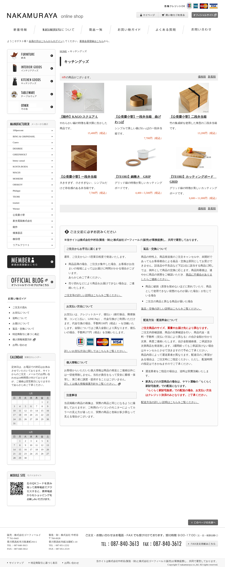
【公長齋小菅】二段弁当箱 (188, 116)
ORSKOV (18, 184)
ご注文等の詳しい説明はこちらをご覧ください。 (93, 295)
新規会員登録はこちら (92, 41)
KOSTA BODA (20, 166)
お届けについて (21, 323)
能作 (15, 227)
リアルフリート (21, 245)
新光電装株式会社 (22, 220)
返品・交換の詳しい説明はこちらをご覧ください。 (171, 308)
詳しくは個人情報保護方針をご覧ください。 (90, 383)
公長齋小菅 (19, 215)
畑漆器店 (17, 233)
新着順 (212, 76)
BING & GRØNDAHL (24, 136)
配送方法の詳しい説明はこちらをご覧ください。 (170, 402)
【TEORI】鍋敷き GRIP (133, 176)
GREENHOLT (20, 154)
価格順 (202, 76)
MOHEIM (18, 178)
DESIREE (18, 148)
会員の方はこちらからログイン (46, 41)
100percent (18, 130)
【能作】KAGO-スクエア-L (79, 116)
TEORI (16, 196)
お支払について (21, 312)
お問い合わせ (20, 345)
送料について (20, 318)
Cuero (16, 142)
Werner (16, 208)
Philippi (16, 190)
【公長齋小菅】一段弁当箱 (78, 176)
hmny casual (19, 160)
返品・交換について (23, 328)
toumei (16, 202)
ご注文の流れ (20, 307)
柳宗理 (16, 239)
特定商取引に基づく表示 (44, 563)
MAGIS (16, 172)
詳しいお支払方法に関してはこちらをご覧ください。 (95, 351)
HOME (63, 51)
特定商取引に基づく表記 (26, 334)
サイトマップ (16, 563)
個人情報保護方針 (25, 339)
